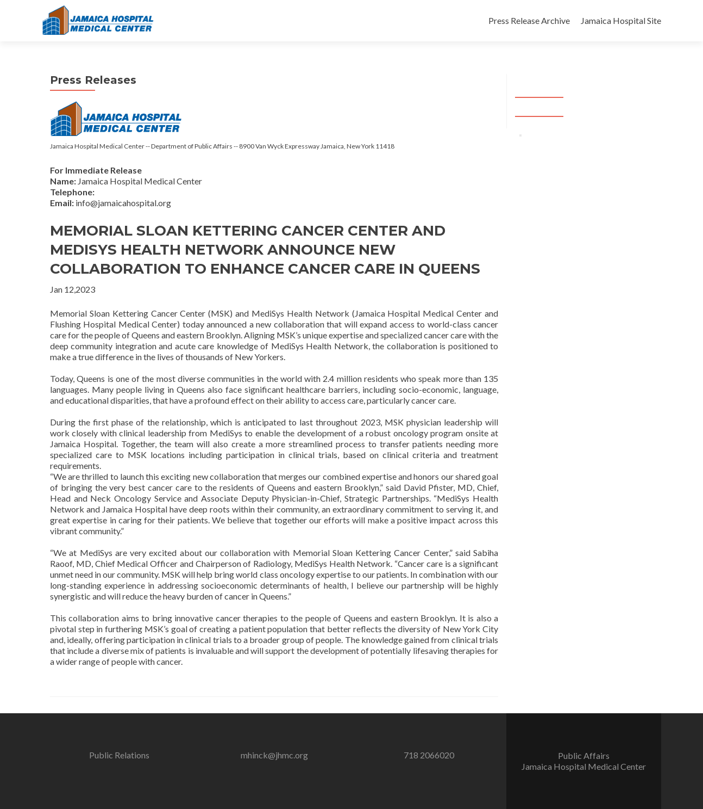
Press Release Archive (529, 20)
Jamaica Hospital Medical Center (584, 766)
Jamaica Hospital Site (621, 20)
